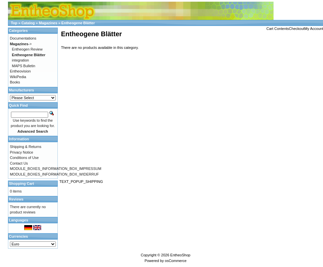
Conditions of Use (24, 158)
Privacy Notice (21, 152)
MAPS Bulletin (23, 66)
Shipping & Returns (25, 147)
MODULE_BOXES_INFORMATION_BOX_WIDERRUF (54, 174)
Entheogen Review (27, 49)
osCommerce (176, 261)
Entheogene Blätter (78, 23)
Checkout (296, 29)
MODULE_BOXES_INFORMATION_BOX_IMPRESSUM (55, 169)
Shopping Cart (21, 184)
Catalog (28, 23)
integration (20, 60)
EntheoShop (180, 255)
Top (14, 23)
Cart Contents (277, 29)
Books (15, 82)
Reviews (16, 199)
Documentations (23, 38)
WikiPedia (18, 77)
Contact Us (19, 163)
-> (21, 44)
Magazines (48, 23)
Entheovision (20, 71)
